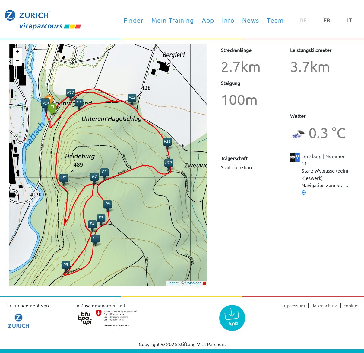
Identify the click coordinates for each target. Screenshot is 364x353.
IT (349, 20)
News (250, 20)
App (208, 20)
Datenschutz (325, 305)
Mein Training (172, 20)
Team (275, 20)
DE (303, 20)
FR (327, 20)
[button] (52, 109)
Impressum (293, 305)
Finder (134, 20)
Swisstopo (193, 283)
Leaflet (173, 283)
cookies (351, 305)
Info (228, 20)
